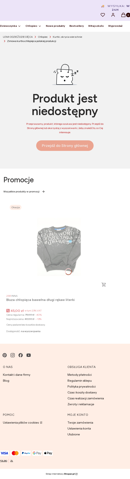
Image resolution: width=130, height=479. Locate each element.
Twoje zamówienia (80, 422)
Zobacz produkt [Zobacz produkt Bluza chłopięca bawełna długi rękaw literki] (104, 284)
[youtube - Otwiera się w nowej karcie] (28, 355)
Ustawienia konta (79, 428)
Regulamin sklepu (80, 380)
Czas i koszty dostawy (82, 392)
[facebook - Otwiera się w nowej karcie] (20, 355)
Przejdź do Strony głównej (65, 145)
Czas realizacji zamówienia (86, 398)
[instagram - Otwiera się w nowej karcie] (12, 355)
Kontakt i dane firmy (16, 375)
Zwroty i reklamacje (81, 404)
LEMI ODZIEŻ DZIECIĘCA (18, 36)
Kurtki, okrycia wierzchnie (67, 36)
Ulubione (74, 434)
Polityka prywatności (82, 386)
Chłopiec (43, 36)
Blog (6, 380)
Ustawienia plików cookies (21, 422)
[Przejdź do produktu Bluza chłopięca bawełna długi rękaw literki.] (58, 246)
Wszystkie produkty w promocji (24, 191)
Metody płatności (80, 375)
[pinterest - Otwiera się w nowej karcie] (4, 355)
